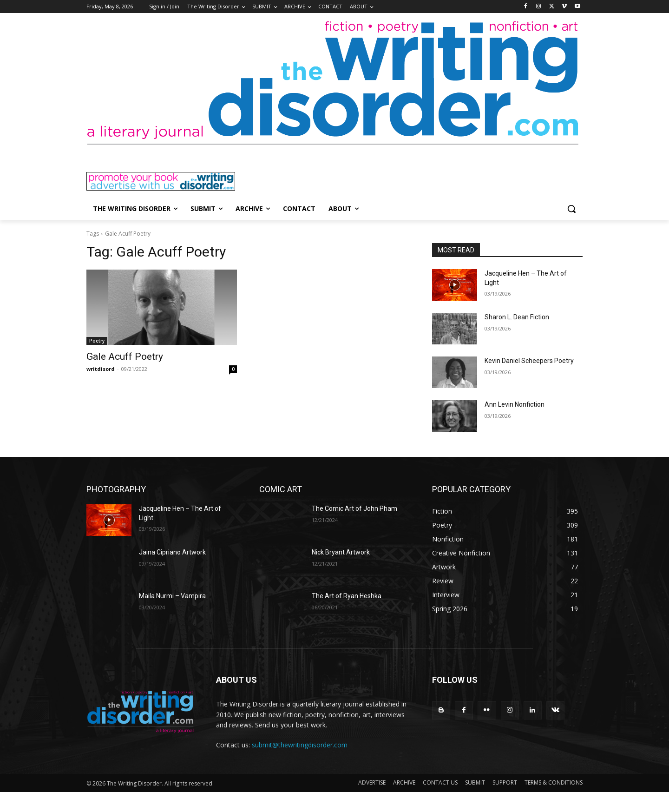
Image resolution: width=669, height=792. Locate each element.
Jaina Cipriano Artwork (172, 552)
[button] (571, 209)
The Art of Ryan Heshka (346, 596)
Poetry (97, 340)
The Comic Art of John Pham (354, 508)
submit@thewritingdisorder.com (300, 744)
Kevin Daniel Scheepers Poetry (529, 360)
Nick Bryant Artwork (341, 552)
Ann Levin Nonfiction (514, 404)
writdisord (100, 368)
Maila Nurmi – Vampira (172, 596)
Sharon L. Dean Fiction (517, 317)
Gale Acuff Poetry (124, 356)
